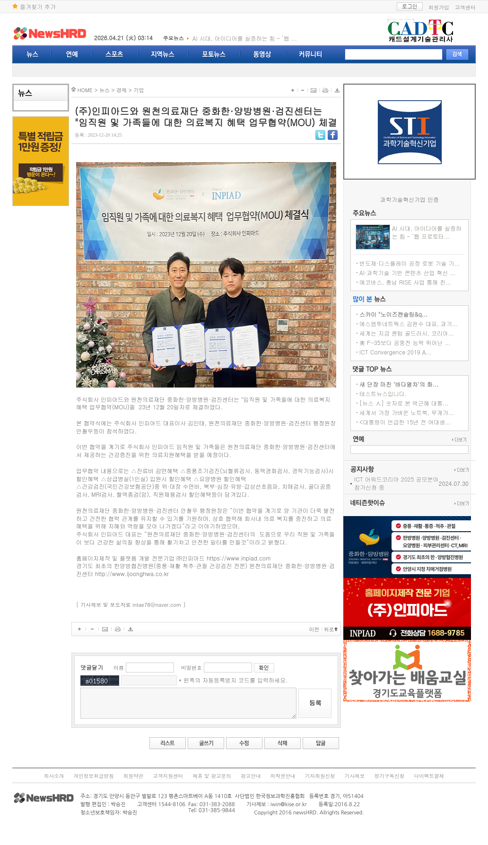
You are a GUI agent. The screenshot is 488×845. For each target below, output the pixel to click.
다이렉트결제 (429, 775)
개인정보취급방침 (93, 775)
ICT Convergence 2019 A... (408, 352)
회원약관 (133, 775)
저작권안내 (283, 775)
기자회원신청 (320, 775)
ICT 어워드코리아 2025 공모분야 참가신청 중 (408, 483)
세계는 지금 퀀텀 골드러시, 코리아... (419, 333)
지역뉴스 (164, 54)
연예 (72, 54)
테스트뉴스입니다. (395, 393)
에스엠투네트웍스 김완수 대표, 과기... (421, 323)
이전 (314, 629)
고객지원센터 (168, 775)
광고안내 (251, 775)
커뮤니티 (310, 54)
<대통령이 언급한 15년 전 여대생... (417, 422)
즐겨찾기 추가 (34, 6)
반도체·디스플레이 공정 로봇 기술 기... (422, 263)
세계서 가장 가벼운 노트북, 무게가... (419, 412)
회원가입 (438, 7)
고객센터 (465, 7)
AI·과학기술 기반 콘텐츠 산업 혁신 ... (420, 272)
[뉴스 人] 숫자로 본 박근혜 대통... (416, 403)
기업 (124, 90)
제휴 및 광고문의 (211, 775)
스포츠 (115, 54)
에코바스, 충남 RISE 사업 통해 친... (417, 282)
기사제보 (355, 775)
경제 (107, 90)
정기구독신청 (389, 775)
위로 (329, 629)
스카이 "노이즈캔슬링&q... (406, 314)
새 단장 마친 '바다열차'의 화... (411, 384)
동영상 (263, 54)
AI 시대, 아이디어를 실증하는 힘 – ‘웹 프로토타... (439, 232)
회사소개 (54, 775)
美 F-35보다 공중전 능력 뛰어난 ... (417, 342)
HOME (70, 90)
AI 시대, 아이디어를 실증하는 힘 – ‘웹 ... (244, 38)
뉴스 (32, 54)
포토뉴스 (215, 54)
